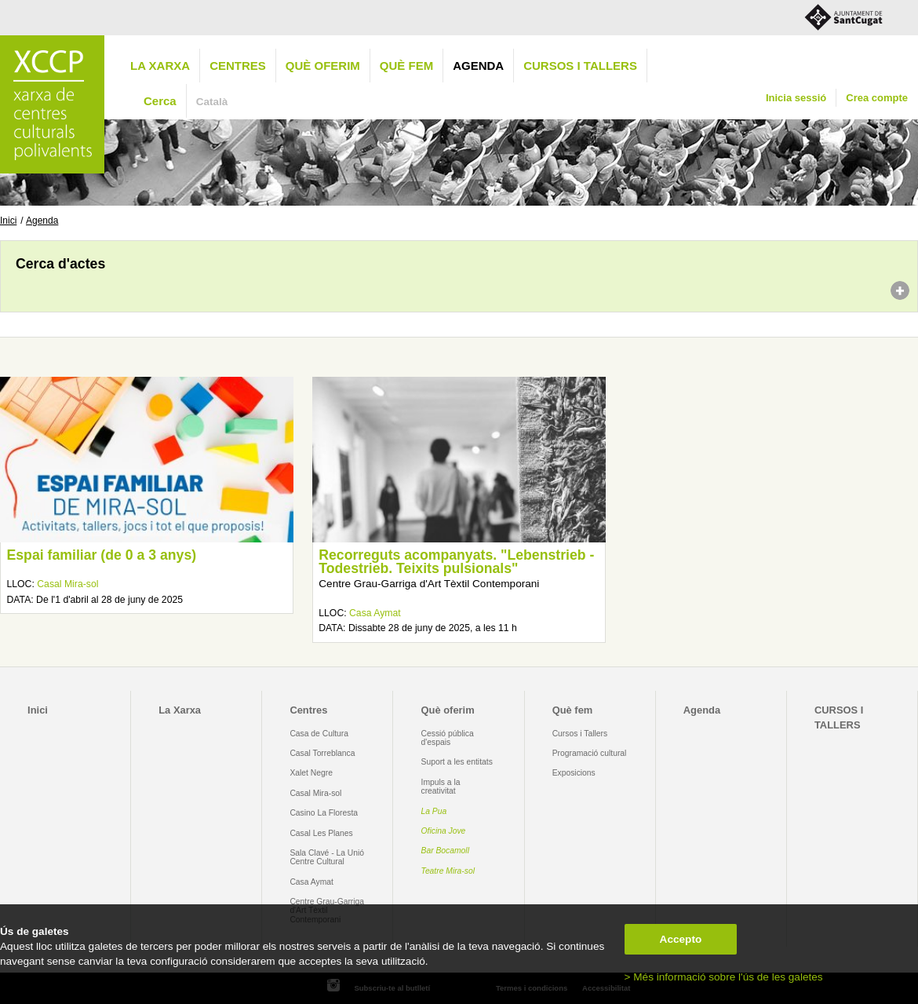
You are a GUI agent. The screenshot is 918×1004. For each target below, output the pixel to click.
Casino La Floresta (324, 813)
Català (212, 102)
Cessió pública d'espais (447, 738)
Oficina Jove (443, 831)
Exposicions (574, 773)
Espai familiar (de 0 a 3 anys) (101, 555)
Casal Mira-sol (67, 584)
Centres (237, 65)
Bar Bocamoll (445, 850)
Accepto (681, 939)
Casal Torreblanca (322, 753)
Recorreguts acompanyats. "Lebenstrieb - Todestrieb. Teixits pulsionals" (456, 562)
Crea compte (877, 98)
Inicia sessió (796, 98)
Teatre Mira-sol (448, 871)
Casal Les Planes (321, 833)
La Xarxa (160, 65)
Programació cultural (589, 753)
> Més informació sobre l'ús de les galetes (724, 977)
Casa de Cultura (319, 733)
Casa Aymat (375, 613)
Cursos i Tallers (579, 733)
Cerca (160, 101)
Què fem (406, 65)
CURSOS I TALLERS (580, 65)
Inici (8, 220)
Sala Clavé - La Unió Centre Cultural (327, 857)
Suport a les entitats (457, 762)
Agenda (478, 65)
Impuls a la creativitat (441, 786)
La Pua (434, 811)
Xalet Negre (311, 773)
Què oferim (323, 65)
